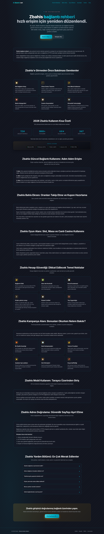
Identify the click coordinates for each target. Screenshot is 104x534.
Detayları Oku (58, 36)
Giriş (90, 2)
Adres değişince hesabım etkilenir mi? (34, 471)
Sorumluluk (89, 531)
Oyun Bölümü (72, 2)
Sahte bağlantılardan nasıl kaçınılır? (33, 492)
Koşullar (80, 531)
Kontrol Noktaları (56, 2)
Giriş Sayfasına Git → (52, 516)
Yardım (85, 2)
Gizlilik (76, 531)
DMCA (84, 531)
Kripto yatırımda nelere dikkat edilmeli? (34, 481)
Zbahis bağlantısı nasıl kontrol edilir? (33, 465)
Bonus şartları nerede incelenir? (32, 486)
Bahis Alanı (64, 2)
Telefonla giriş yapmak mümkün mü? (33, 476)
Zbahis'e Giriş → (46, 36)
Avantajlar (79, 2)
